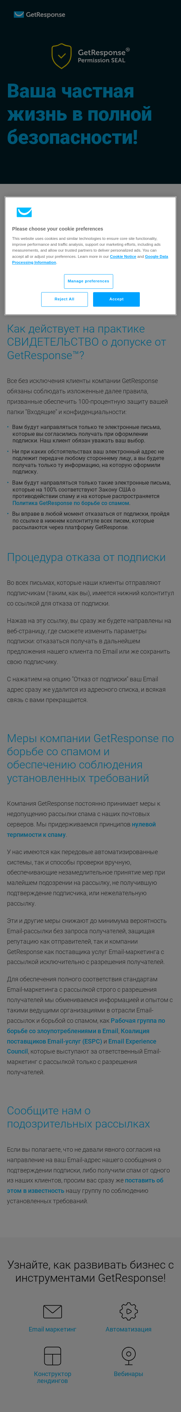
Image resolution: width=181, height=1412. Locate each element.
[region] (90, 255)
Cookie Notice (123, 256)
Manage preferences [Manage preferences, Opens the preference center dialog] (88, 281)
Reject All (64, 299)
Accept (116, 299)
